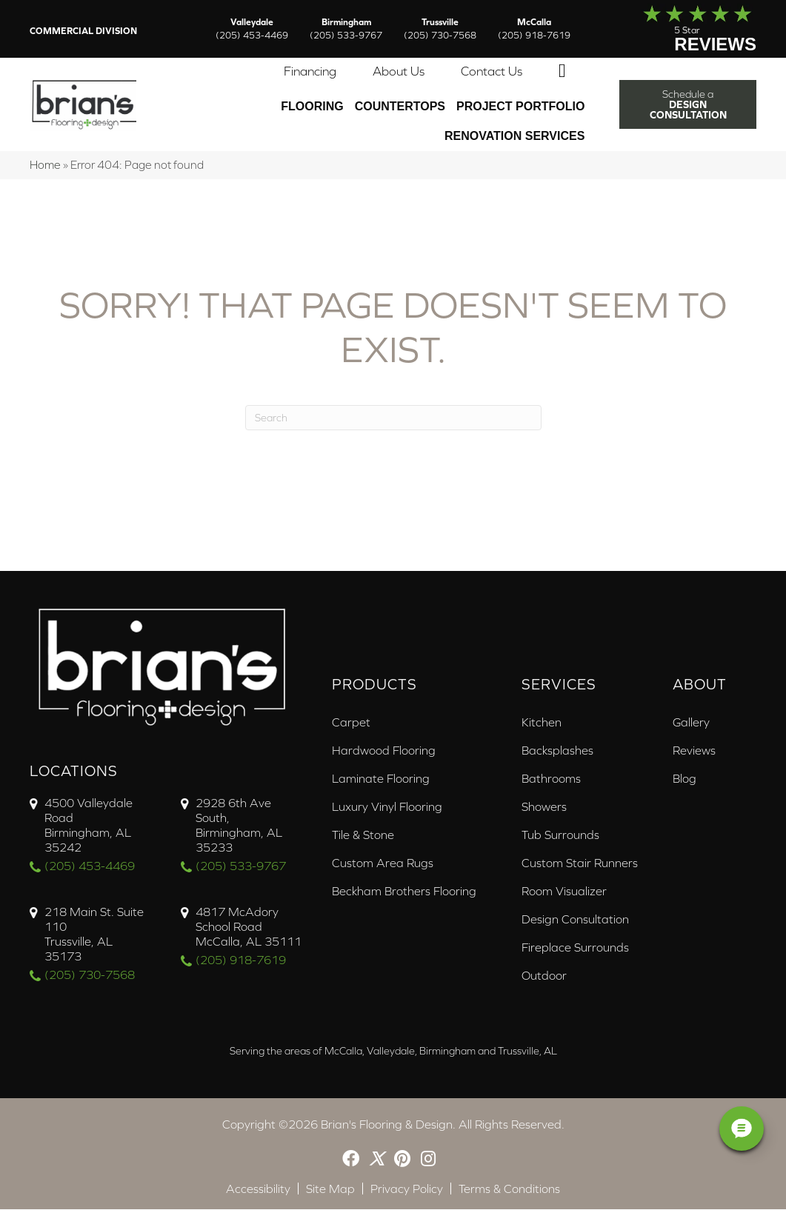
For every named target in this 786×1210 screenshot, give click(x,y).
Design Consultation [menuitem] (575, 919)
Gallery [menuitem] (691, 722)
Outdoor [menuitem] (544, 976)
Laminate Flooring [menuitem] (381, 779)
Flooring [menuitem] (312, 107)
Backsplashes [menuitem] (557, 751)
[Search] (393, 418)
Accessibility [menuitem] (258, 1189)
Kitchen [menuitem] (542, 722)
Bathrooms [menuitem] (551, 779)
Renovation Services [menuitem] (514, 136)
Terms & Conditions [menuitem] (509, 1189)
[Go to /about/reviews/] (684, 29)
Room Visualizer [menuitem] (564, 891)
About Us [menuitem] (398, 71)
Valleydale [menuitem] (252, 29)
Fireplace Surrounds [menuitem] (575, 948)
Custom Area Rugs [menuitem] (382, 863)
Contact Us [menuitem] (491, 71)
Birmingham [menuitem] (346, 29)
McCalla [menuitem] (534, 29)
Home (45, 165)
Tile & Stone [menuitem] (363, 835)
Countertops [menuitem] (400, 107)
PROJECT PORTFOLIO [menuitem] (520, 107)
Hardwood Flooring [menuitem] (384, 751)
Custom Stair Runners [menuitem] (580, 863)
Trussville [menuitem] (440, 29)
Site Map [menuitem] (330, 1189)
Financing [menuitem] (310, 71)
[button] (565, 71)
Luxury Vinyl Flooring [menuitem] (387, 807)
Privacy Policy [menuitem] (406, 1189)
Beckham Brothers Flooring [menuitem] (404, 891)
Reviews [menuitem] (694, 751)
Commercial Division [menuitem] (83, 31)
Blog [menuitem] (684, 779)
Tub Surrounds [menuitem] (560, 835)
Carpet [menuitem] (351, 722)
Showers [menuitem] (544, 807)
